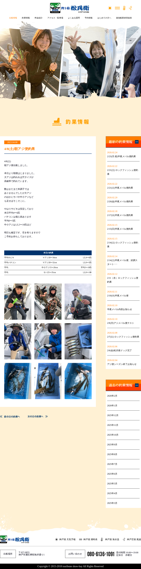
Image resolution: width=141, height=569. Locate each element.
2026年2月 (112, 396)
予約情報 (88, 18)
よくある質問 (74, 18)
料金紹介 (39, 18)
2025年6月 (112, 474)
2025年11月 (112, 425)
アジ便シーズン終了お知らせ (121, 364)
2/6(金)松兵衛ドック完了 (119, 350)
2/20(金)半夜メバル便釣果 (120, 201)
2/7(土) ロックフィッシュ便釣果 (123, 337)
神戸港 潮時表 (90, 539)
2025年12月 (112, 415)
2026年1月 (112, 405)
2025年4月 (112, 493)
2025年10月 (112, 435)
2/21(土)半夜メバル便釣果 (120, 188)
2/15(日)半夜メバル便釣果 (120, 229)
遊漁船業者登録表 (124, 18)
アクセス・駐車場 (55, 18)
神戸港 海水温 (112, 539)
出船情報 (13, 18)
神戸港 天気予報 (67, 539)
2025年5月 (112, 483)
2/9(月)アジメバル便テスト (120, 323)
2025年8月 (112, 454)
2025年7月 (112, 464)
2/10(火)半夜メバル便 (119, 295)
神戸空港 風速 (134, 539)
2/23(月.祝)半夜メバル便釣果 (121, 156)
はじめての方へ (104, 18)
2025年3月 (112, 503)
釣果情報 (26, 18)
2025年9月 (112, 444)
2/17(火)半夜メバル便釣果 (120, 215)
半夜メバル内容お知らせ (119, 309)
